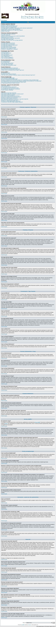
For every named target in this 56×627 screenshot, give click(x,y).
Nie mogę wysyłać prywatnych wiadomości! (9, 68)
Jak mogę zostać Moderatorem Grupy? (8, 65)
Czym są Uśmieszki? (5, 54)
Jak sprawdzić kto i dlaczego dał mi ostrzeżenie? (10, 89)
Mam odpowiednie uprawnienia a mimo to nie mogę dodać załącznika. (14, 99)
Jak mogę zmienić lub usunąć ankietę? (8, 47)
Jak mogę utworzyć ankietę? (6, 46)
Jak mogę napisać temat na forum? (8, 43)
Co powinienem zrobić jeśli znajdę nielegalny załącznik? (12, 102)
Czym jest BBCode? (5, 52)
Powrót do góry (4, 116)
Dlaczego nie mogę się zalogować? (8, 25)
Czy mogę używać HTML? (6, 53)
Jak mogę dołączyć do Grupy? (7, 64)
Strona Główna (4, 20)
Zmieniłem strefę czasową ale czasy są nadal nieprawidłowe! (13, 36)
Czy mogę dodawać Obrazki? (7, 55)
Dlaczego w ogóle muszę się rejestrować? (9, 26)
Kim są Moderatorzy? (5, 62)
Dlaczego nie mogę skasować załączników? (9, 100)
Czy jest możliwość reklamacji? (7, 90)
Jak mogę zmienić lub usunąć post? (8, 44)
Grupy (36, 16)
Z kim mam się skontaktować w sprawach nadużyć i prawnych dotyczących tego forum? (18, 75)
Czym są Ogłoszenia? (5, 56)
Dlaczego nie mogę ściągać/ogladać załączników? (11, 101)
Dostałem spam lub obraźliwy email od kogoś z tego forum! (12, 70)
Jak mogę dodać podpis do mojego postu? (9, 45)
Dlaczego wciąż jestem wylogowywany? (9, 27)
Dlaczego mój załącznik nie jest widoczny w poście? (11, 97)
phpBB (23, 624)
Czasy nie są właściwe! (5, 35)
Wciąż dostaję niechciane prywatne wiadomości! (10, 69)
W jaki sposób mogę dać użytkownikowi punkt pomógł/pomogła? (13, 82)
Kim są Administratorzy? (6, 61)
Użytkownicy (31, 16)
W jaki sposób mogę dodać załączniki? (8, 92)
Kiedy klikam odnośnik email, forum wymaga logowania (12, 40)
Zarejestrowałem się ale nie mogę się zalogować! (10, 29)
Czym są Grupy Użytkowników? (7, 63)
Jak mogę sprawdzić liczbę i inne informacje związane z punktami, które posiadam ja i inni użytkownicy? (21, 81)
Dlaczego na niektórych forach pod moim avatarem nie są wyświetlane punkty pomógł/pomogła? (19, 79)
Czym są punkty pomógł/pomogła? (8, 77)
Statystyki (41, 16)
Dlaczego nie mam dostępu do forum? (8, 48)
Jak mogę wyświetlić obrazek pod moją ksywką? (10, 38)
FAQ (22, 16)
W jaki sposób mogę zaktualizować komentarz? (10, 95)
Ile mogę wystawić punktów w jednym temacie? (10, 83)
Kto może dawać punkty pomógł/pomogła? (9, 78)
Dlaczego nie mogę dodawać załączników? (9, 98)
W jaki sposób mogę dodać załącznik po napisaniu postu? (12, 93)
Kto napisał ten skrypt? (5, 73)
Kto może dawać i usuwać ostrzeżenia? (8, 86)
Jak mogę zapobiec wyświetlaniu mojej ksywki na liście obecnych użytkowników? (17, 28)
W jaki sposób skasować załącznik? (8, 94)
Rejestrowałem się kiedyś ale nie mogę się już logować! (12, 30)
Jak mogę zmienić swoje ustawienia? (8, 34)
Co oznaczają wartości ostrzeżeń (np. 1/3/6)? (10, 87)
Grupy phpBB (37, 422)
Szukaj (26, 16)
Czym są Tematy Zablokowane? (7, 58)
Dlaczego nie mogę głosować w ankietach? (9, 49)
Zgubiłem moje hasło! (5, 31)
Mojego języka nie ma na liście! (7, 37)
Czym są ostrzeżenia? (5, 85)
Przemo (6, 423)
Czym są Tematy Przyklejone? (7, 57)
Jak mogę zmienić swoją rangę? (7, 39)
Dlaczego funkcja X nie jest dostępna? (8, 74)
